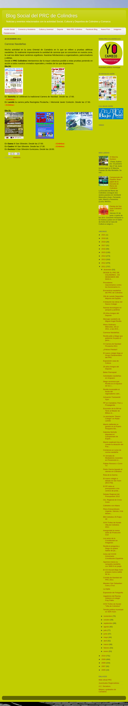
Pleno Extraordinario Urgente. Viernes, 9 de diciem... (113, 511)
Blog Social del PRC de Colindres (41, 15)
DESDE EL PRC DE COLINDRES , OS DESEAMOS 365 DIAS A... (111, 276)
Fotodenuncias (9, 33)
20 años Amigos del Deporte (111, 368)
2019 (103, 238)
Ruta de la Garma (110, 475)
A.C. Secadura (104, 686)
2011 (103, 267)
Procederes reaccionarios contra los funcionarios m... (112, 285)
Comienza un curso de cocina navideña (112, 451)
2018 (103, 242)
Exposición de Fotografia (113, 593)
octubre (107, 620)
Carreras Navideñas (111, 333)
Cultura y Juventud (46, 29)
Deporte (60, 29)
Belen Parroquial (110, 372)
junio (106, 634)
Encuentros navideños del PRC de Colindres (113, 291)
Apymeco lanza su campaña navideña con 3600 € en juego (112, 564)
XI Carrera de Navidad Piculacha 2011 (112, 345)
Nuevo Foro (105, 29)
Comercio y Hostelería (26, 29)
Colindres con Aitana (111, 506)
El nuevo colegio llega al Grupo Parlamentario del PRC (113, 355)
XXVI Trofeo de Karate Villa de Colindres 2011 (112, 525)
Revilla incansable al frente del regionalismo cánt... (112, 391)
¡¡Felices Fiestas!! (110, 350)
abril (105, 641)
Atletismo (17, 157)
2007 (103, 666)
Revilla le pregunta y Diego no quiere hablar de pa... (111, 548)
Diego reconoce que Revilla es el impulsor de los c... (112, 384)
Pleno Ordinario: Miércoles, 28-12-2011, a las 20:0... (111, 327)
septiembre (108, 623)
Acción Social (9, 29)
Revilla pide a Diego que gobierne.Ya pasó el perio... (113, 338)
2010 (103, 656)
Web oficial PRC (105, 680)
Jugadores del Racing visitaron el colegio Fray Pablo (112, 598)
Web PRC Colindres (74, 29)
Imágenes (117, 29)
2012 (103, 263)
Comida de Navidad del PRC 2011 (112, 579)
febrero (107, 648)
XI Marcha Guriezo (114, 158)
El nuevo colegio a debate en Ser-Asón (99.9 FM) (112, 481)
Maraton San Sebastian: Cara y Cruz (113, 584)
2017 (103, 245)
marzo (106, 644)
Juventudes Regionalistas (109, 683)
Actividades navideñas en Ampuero (112, 377)
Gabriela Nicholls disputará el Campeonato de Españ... (110, 435)
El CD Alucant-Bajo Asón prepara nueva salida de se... (113, 572)
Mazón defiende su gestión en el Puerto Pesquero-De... (112, 426)
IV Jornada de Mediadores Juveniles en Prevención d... (113, 458)
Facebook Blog (91, 29)
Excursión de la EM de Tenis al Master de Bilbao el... (112, 411)
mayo (106, 637)
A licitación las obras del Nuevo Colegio (112, 303)
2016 (103, 249)
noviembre (108, 616)
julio (105, 630)
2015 (103, 252)
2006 (103, 670)
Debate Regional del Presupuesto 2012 (111, 495)
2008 (103, 663)
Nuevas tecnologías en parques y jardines (112, 309)
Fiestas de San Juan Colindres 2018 (116, 208)
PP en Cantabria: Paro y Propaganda (113, 404)
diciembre (108, 270)
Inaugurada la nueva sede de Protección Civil (112, 532)
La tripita (106, 589)
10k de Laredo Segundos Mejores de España (113, 297)
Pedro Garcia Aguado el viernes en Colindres (112, 470)
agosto (106, 627)
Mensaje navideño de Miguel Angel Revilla (112, 320)
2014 (103, 256)
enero (106, 651)
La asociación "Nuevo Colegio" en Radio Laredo (112, 418)
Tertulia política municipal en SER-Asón (113, 611)
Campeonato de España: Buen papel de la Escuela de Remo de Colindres (116, 182)
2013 (103, 259)
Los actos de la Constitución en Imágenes (110, 540)
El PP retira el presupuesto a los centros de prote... (111, 488)
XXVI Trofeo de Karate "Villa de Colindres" (112, 605)
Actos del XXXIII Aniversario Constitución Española (113, 556)
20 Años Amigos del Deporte (111, 314)
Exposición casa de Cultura (111, 362)
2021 (103, 235)
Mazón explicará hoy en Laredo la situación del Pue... (113, 444)
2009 (103, 659)
